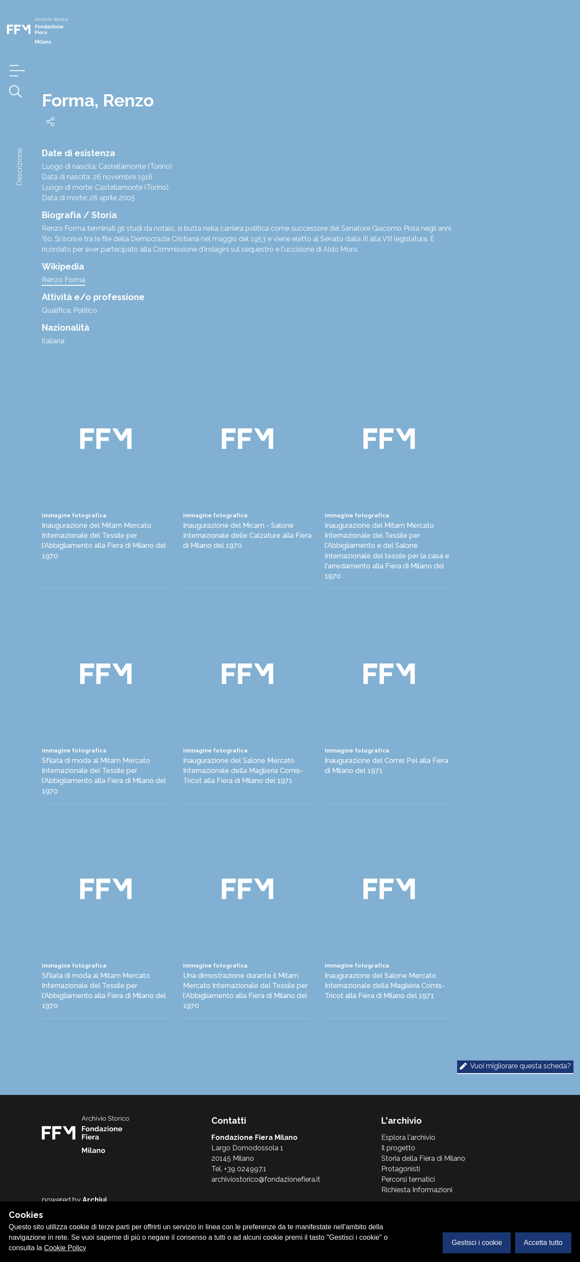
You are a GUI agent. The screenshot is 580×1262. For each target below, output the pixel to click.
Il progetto (398, 1148)
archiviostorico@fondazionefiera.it (265, 1179)
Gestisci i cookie (476, 1242)
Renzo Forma (63, 280)
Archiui (94, 1200)
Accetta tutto (543, 1242)
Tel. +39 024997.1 (238, 1169)
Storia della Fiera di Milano (423, 1158)
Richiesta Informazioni (416, 1190)
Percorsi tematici (408, 1179)
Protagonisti (400, 1169)
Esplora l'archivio (408, 1137)
